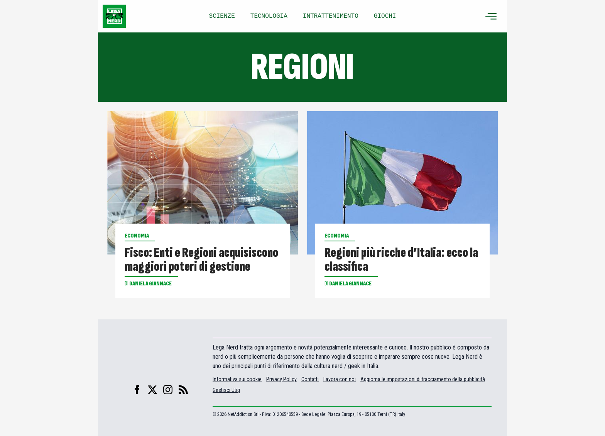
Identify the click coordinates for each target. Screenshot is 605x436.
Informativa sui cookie (237, 379)
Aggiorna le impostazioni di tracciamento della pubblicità (422, 379)
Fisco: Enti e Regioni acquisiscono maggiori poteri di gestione (201, 260)
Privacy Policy (281, 379)
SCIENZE (222, 16)
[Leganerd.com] (114, 16)
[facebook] (137, 389)
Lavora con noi (339, 379)
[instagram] (167, 389)
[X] (152, 389)
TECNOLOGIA (268, 16)
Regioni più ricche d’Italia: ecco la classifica (401, 260)
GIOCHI (385, 16)
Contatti (310, 379)
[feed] (183, 389)
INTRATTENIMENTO (330, 16)
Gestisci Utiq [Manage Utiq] (226, 390)
